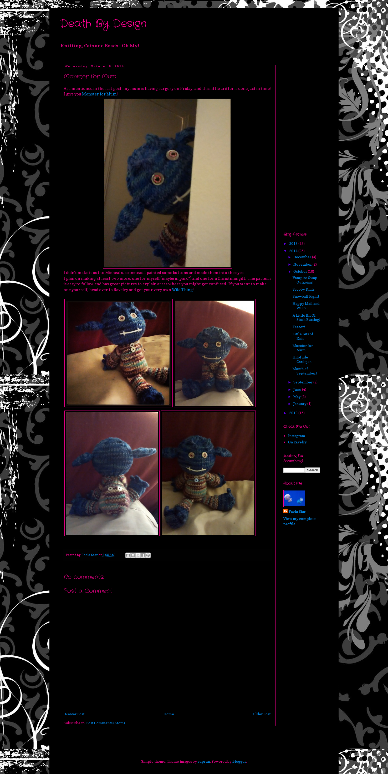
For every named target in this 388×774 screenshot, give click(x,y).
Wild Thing (182, 289)
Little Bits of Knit (303, 336)
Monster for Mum (99, 94)
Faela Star (297, 511)
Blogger (239, 761)
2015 (293, 243)
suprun (204, 761)
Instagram (296, 435)
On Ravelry (297, 442)
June (297, 389)
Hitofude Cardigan (302, 359)
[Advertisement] (299, 143)
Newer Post (74, 714)
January (300, 403)
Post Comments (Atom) (105, 723)
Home (169, 714)
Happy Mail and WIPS (306, 305)
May (297, 396)
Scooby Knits (303, 289)
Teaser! (299, 327)
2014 (293, 251)
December (302, 257)
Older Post (261, 714)
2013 (293, 413)
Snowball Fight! (306, 296)
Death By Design (103, 23)
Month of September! (305, 370)
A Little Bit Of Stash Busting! (306, 317)
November (303, 264)
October (300, 271)
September (303, 382)
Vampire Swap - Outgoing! (306, 279)
